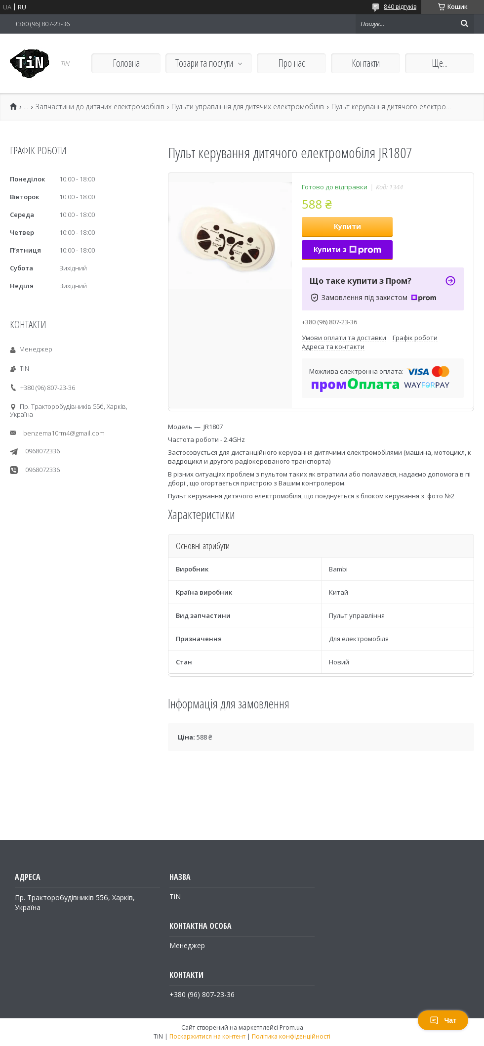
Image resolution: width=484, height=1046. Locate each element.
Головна (126, 63)
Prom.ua (291, 1027)
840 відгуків (400, 6)
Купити (347, 226)
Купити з (347, 249)
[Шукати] (464, 24)
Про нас (291, 63)
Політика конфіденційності (291, 1036)
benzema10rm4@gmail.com (64, 433)
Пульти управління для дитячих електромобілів (247, 107)
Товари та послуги (204, 63)
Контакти (366, 63)
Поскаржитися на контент (207, 1036)
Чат (443, 1020)
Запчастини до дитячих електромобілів (100, 107)
